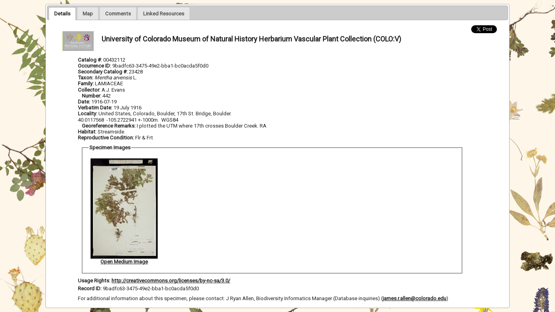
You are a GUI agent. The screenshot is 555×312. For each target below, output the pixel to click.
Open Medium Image (124, 262)
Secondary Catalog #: (103, 72)
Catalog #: (90, 60)
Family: (86, 83)
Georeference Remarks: (109, 126)
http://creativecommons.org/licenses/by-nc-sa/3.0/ (170, 281)
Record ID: (90, 288)
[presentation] (62, 13)
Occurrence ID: (95, 66)
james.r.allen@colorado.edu (414, 298)
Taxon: (85, 78)
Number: (92, 96)
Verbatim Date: (95, 108)
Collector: (90, 90)
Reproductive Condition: (106, 138)
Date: (84, 102)
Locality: (87, 114)
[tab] (62, 13)
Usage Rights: (94, 281)
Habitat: (88, 132)
